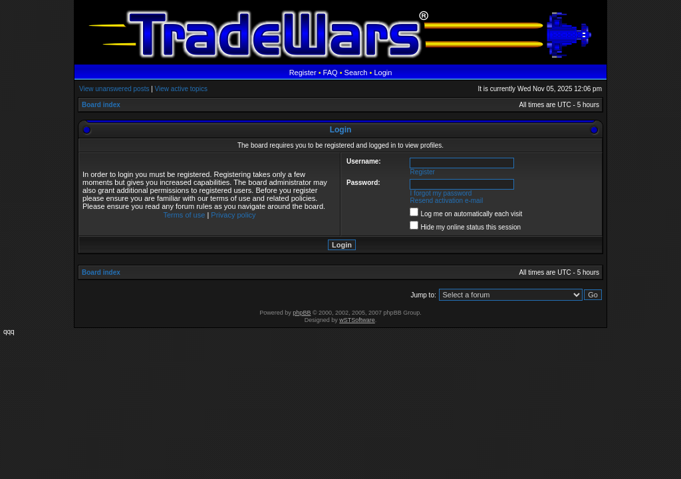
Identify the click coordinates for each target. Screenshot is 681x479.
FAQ (330, 73)
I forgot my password (441, 193)
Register (303, 73)
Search (356, 73)
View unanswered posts (114, 88)
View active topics (181, 88)
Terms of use (184, 215)
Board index (101, 104)
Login (383, 73)
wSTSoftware (357, 320)
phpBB (302, 312)
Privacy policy (233, 215)
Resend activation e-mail (446, 200)
